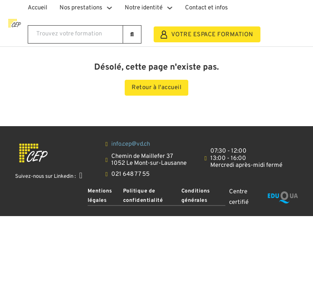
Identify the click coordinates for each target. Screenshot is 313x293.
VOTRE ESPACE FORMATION (207, 35)
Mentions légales (100, 195)
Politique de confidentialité (143, 195)
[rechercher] (132, 34)
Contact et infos (206, 8)
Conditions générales (195, 195)
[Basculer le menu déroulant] (109, 8)
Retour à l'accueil (156, 88)
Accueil (37, 8)
